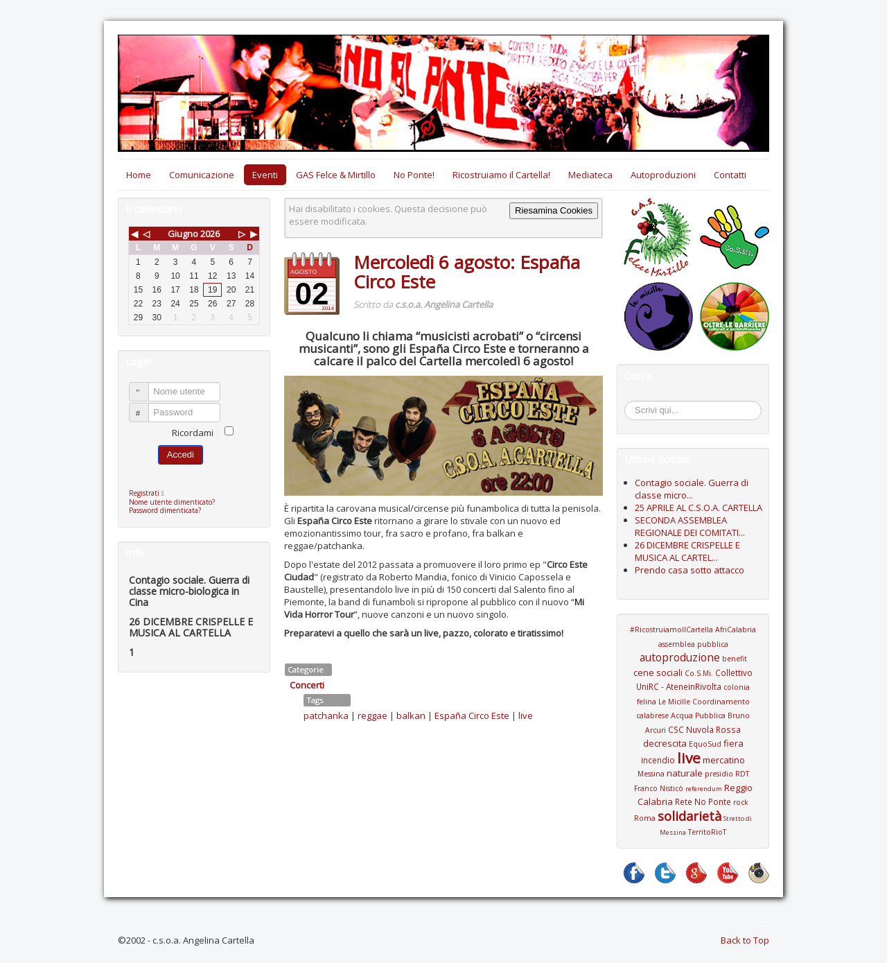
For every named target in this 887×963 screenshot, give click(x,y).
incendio (658, 759)
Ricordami (192, 432)
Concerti (307, 685)
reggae (372, 715)
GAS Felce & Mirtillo (336, 174)
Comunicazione (201, 174)
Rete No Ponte (703, 801)
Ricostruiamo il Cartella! (501, 174)
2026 (210, 233)
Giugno (183, 233)
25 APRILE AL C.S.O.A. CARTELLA (698, 507)
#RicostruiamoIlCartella (671, 629)
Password (145, 406)
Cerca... (631, 403)
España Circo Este (471, 715)
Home (138, 174)
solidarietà (689, 816)
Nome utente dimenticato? (172, 502)
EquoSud (705, 744)
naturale (685, 773)
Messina (651, 774)
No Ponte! (414, 174)
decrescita (665, 743)
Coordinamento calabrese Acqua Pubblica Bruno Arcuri (693, 716)
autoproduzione (680, 657)
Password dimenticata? (165, 510)
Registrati (150, 493)
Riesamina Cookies (553, 210)
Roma (645, 818)
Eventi (265, 174)
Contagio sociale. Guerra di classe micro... (691, 488)
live (525, 715)
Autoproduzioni (663, 174)
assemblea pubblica (693, 644)
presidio (719, 774)
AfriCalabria (735, 629)
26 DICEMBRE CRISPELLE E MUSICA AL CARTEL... (687, 551)
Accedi (180, 454)
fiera (733, 743)
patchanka (326, 715)
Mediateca (590, 174)
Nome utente (145, 385)
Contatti (730, 174)
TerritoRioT (707, 832)
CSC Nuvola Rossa (704, 729)
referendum (703, 788)
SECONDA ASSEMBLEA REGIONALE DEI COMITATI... (690, 526)
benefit (734, 658)
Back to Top (745, 940)
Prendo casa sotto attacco (689, 570)
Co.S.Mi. (699, 673)
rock (740, 802)
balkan (410, 715)
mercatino (724, 760)
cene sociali (658, 672)
